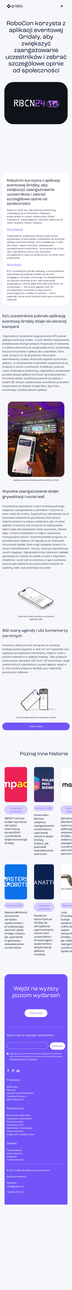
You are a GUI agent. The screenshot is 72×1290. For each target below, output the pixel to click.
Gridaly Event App (15, 1160)
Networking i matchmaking (19, 1128)
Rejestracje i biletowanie (18, 1115)
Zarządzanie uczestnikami (19, 1119)
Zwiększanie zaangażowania (20, 1134)
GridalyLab (12, 1157)
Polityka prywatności (17, 1176)
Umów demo (36, 726)
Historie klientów (15, 1154)
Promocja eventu (15, 1122)
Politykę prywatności (18, 1059)
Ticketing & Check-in (17, 1096)
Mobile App (12, 1087)
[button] (61, 6)
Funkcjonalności (14, 1150)
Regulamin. (32, 1059)
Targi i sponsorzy (15, 1131)
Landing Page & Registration (20, 1093)
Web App (11, 1090)
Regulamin (12, 1183)
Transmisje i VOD (15, 1125)
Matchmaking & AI (15, 1099)
